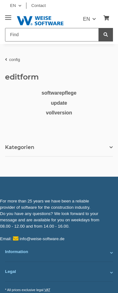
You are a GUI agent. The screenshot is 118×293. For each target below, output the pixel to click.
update (59, 103)
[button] (59, 253)
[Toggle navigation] (8, 15)
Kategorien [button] (19, 147)
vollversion (59, 112)
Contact (38, 5)
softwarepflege (59, 93)
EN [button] (13, 5)
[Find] (52, 34)
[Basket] (106, 18)
